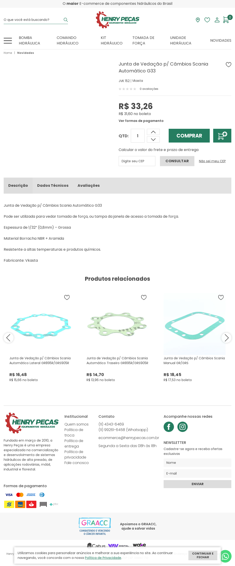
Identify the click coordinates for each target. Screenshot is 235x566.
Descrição (18, 186)
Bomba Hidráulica (29, 40)
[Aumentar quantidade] (153, 139)
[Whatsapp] (225, 556)
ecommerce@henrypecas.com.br (128, 439)
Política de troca (73, 433)
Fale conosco (76, 464)
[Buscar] (66, 20)
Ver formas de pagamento (141, 120)
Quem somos (76, 425)
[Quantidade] (138, 136)
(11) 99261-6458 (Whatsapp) (123, 431)
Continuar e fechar (202, 555)
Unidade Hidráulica (180, 40)
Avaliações (89, 186)
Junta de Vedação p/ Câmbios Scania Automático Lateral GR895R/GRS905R (40, 361)
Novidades (220, 40)
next (225, 339)
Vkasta (137, 80)
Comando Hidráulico (67, 40)
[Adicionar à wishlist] (228, 64)
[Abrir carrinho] (227, 19)
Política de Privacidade (103, 557)
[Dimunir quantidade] (153, 132)
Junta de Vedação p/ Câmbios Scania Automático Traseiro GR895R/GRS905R (117, 361)
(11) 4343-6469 (111, 425)
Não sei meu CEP (212, 161)
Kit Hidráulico (112, 40)
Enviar (198, 485)
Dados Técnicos (52, 186)
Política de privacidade (75, 455)
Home (8, 53)
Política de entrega (73, 444)
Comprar (189, 135)
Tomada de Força (143, 40)
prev (9, 339)
